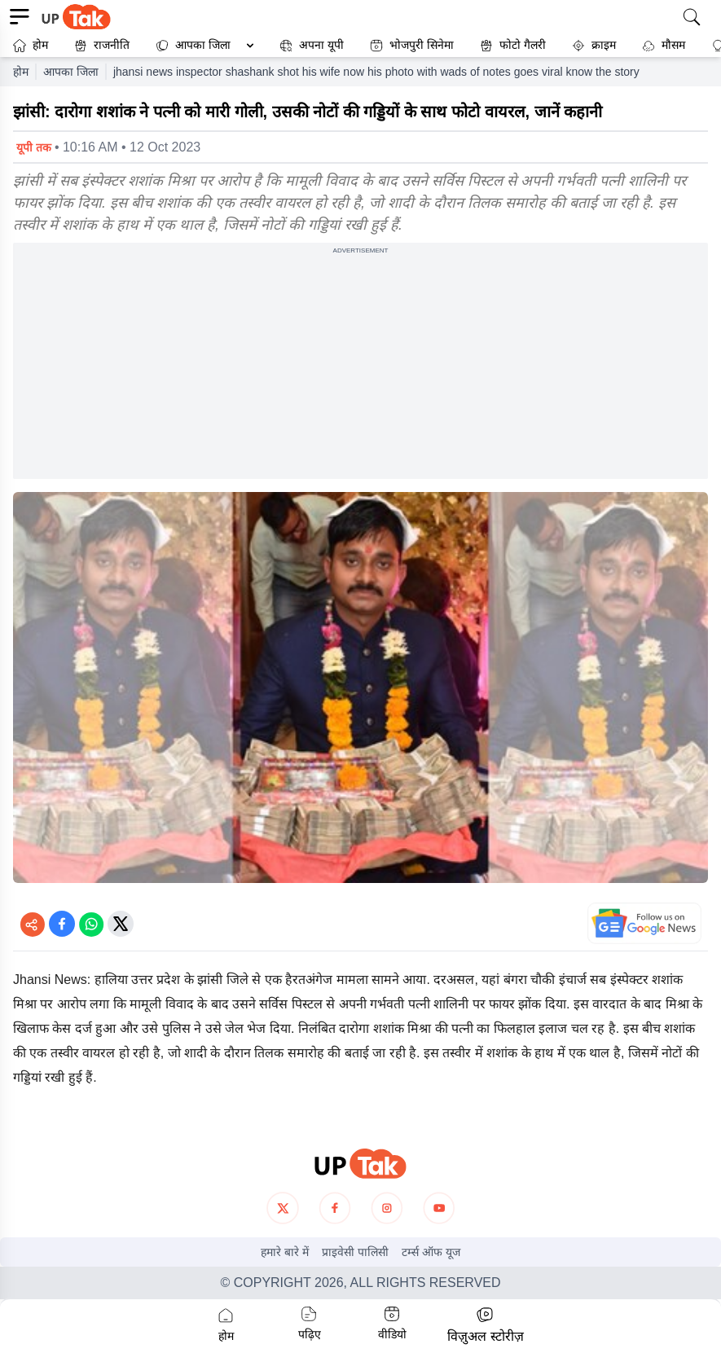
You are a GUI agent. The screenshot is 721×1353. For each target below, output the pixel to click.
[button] (201, 45)
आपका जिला (203, 44)
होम (30, 45)
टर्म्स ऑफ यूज (431, 1252)
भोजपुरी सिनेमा (412, 45)
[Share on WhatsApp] (91, 924)
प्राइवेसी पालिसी (355, 1252)
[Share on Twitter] (121, 924)
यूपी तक (33, 147)
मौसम (663, 45)
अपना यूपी (311, 45)
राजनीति (102, 45)
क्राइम (594, 45)
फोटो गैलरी (513, 45)
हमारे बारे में (285, 1252)
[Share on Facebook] (62, 924)
